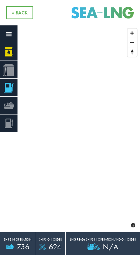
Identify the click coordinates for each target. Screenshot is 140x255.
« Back (20, 12)
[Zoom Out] (132, 42)
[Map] (70, 114)
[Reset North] (132, 52)
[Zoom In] (132, 33)
